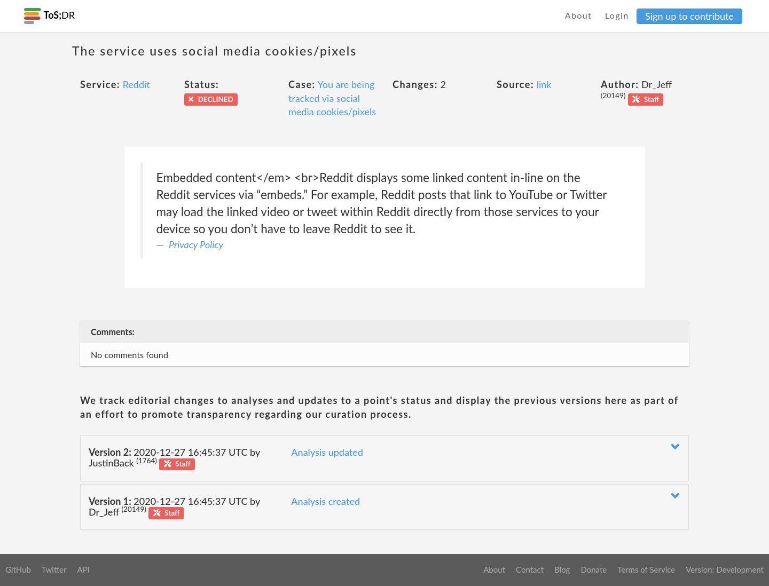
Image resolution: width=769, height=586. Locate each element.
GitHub (18, 569)
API (83, 569)
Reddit (136, 84)
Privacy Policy (196, 244)
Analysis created (325, 501)
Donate (593, 569)
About (578, 15)
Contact (530, 569)
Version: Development (725, 569)
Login (617, 15)
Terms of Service (646, 569)
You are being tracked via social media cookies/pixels (332, 97)
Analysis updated (327, 452)
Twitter (54, 569)
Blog (562, 569)
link (544, 84)
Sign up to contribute (689, 16)
